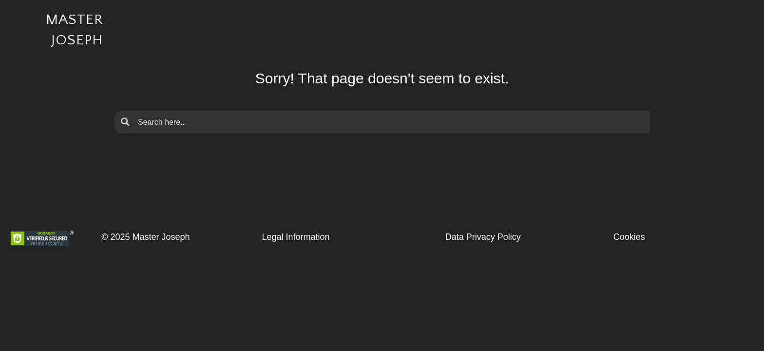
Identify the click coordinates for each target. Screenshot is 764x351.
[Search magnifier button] (125, 122)
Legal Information (295, 237)
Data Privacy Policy (483, 237)
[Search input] (390, 122)
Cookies (629, 237)
